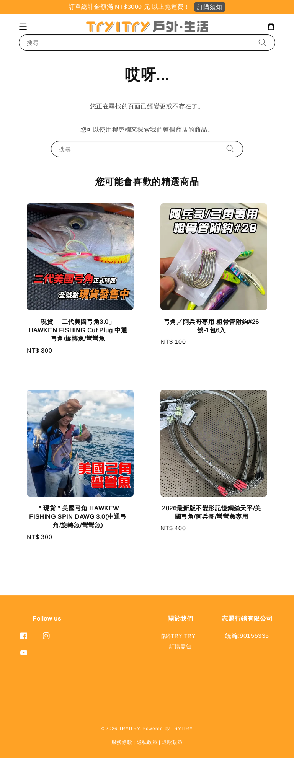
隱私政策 (147, 742)
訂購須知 (209, 7)
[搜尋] (262, 42)
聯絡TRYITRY (177, 636)
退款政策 (172, 742)
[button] (23, 26)
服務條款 (121, 742)
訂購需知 (180, 647)
